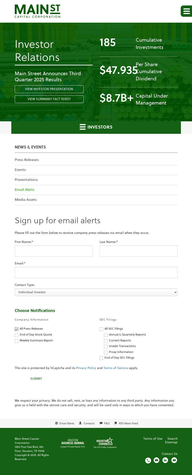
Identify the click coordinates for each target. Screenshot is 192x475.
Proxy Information (121, 352)
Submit (36, 378)
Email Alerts (24, 190)
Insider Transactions (122, 346)
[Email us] (156, 460)
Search (172, 438)
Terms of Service (116, 368)
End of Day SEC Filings (119, 357)
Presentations (26, 180)
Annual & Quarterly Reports (127, 334)
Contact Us (170, 454)
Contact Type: (25, 285)
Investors (96, 127)
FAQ (106, 423)
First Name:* (24, 242)
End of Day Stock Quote (36, 334)
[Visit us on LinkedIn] (165, 460)
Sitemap (171, 442)
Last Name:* (109, 242)
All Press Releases (31, 328)
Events (20, 170)
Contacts (89, 423)
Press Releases (27, 160)
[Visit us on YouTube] (174, 460)
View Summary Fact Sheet (49, 99)
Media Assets (26, 200)
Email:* (20, 263)
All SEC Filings (113, 328)
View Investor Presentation (49, 89)
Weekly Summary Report (36, 340)
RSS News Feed (128, 423)
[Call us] (148, 460)
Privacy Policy (86, 368)
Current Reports (120, 340)
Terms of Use (152, 438)
